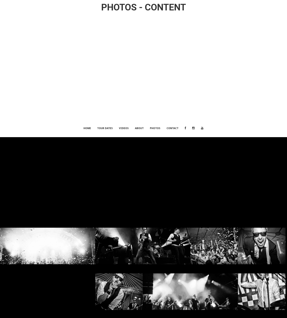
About (139, 128)
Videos (124, 128)
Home (87, 128)
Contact (172, 128)
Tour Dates (105, 128)
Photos (155, 128)
